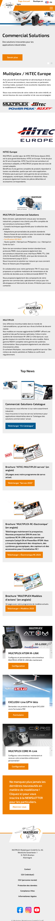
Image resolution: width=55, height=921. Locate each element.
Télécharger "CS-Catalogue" (20, 426)
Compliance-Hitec (27, 891)
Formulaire (18, 715)
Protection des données (27, 885)
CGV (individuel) (27, 874)
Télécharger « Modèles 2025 (20, 608)
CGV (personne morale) (27, 880)
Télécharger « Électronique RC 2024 (24, 555)
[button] (48, 63)
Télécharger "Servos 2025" (20, 483)
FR (48, 2)
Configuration (18, 666)
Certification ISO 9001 (13, 239)
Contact (27, 869)
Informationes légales (27, 896)
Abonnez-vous (19, 807)
